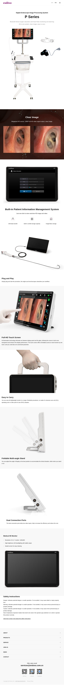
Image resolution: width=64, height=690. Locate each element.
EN (55, 2)
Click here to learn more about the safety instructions (17, 624)
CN (52, 2)
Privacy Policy (30, 686)
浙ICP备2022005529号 (20, 686)
